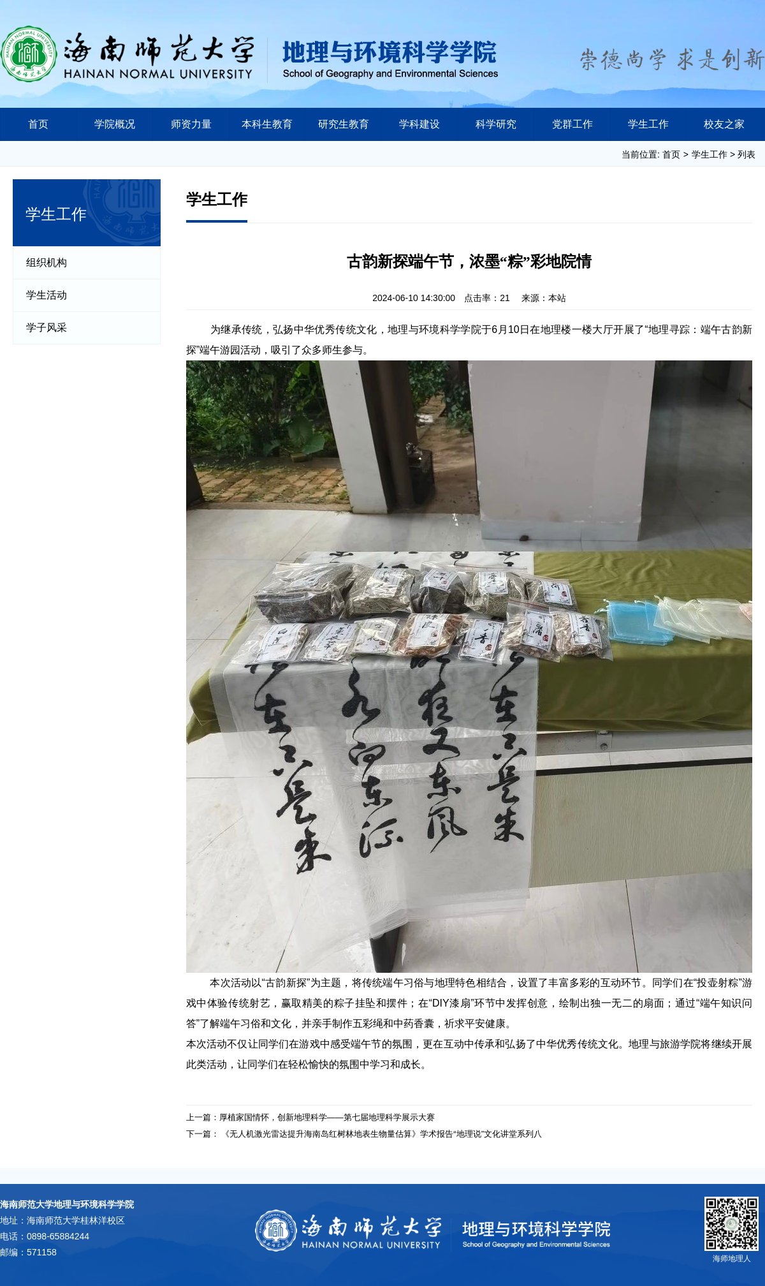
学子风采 (46, 327)
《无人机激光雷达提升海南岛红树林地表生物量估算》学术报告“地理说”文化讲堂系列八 (381, 1134)
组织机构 (46, 262)
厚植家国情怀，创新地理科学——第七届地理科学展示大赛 (327, 1117)
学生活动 (46, 295)
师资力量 (191, 124)
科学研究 (496, 124)
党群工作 (572, 124)
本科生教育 (267, 124)
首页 (38, 124)
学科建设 (419, 124)
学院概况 (114, 124)
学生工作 (648, 124)
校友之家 (724, 124)
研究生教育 (343, 124)
